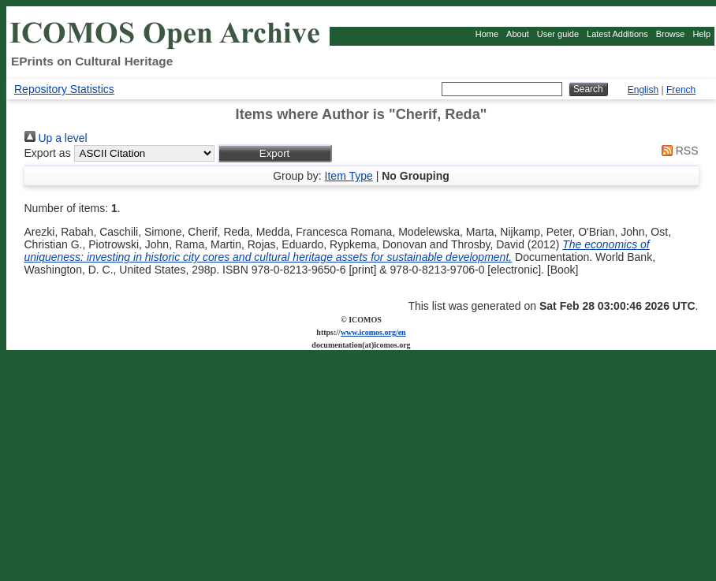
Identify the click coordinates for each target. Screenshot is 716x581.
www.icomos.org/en (373, 332)
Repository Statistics (64, 89)
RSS (677, 150)
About (517, 34)
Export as (47, 153)
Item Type (349, 175)
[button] (275, 153)
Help (701, 34)
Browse (670, 34)
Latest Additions (617, 34)
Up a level (56, 138)
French (680, 89)
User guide (558, 34)
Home (486, 34)
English (643, 89)
